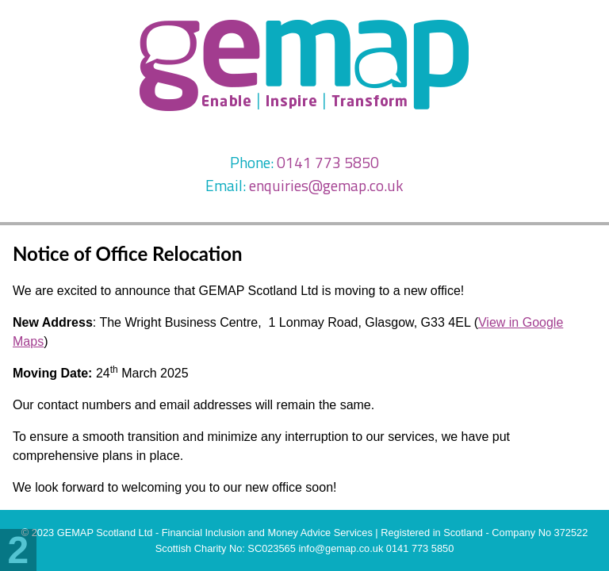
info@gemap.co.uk (340, 548)
